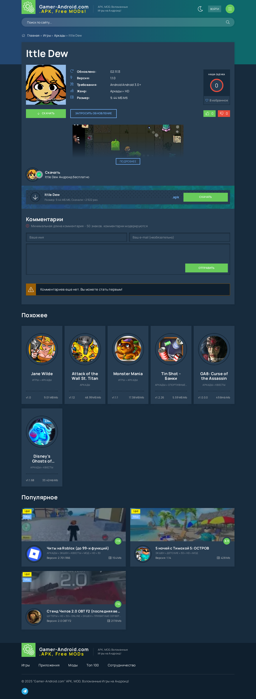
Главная (33, 35)
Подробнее (128, 161)
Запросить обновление (93, 113)
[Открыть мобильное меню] (230, 8)
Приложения (49, 665)
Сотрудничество (122, 665)
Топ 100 (93, 665)
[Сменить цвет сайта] (200, 9)
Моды (73, 665)
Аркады (59, 35)
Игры (47, 35)
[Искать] (227, 22)
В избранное (219, 100)
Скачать (48, 113)
